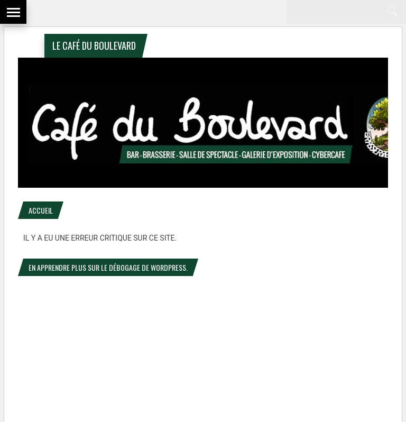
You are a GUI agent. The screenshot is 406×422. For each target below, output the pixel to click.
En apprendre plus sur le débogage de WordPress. (108, 267)
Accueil (41, 210)
